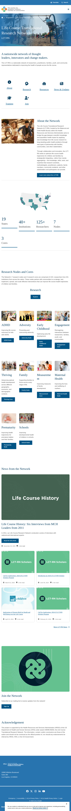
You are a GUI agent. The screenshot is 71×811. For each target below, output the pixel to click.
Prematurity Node (7, 446)
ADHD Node (7, 340)
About (9, 88)
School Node (26, 442)
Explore (35, 297)
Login (60, 798)
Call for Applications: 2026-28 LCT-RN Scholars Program (15, 577)
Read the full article (10, 541)
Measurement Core (43, 395)
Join (27, 104)
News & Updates (61, 89)
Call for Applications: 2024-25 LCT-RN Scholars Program (50, 613)
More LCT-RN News (62, 627)
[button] (54, 2)
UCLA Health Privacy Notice (49, 798)
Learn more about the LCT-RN (48, 175)
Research (27, 89)
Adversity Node (26, 338)
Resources (44, 89)
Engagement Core (61, 346)
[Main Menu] (68, 9)
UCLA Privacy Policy (32, 798)
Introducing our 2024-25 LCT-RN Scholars (51, 576)
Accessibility (20, 798)
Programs (9, 17)
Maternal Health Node (62, 395)
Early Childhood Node (42, 343)
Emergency (12, 798)
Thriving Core (8, 399)
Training (9, 104)
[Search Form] (65, 2)
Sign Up (6, 706)
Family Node (26, 390)
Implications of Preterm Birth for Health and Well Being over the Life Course (16, 613)
